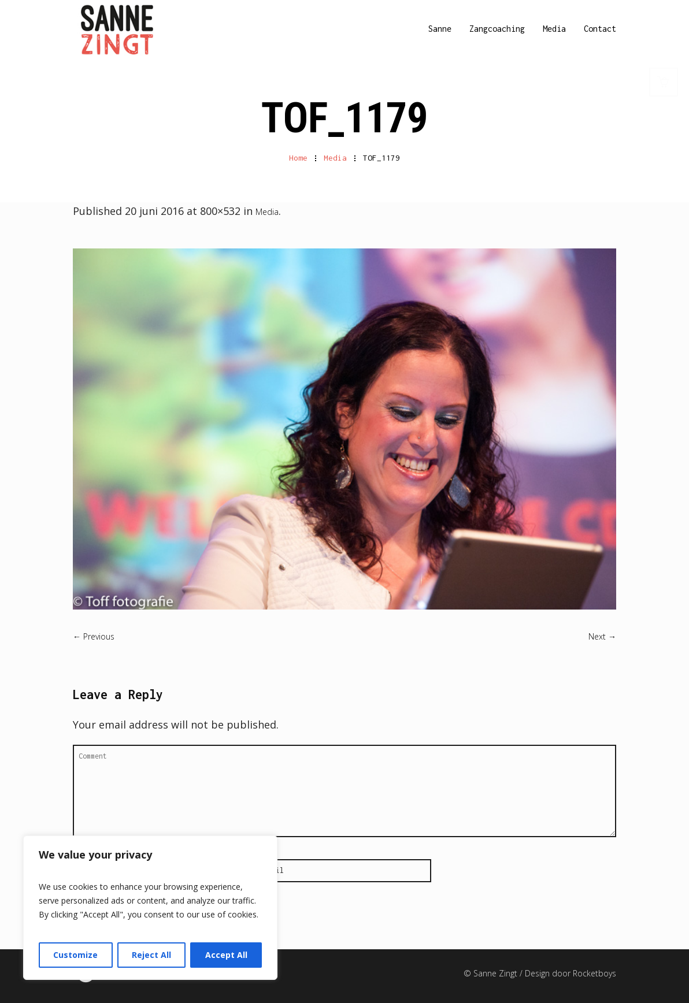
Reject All (151, 954)
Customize (75, 954)
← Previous (93, 636)
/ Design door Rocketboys (568, 973)
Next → (602, 636)
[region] (150, 907)
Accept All (226, 954)
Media (335, 157)
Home (298, 157)
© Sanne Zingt (492, 973)
